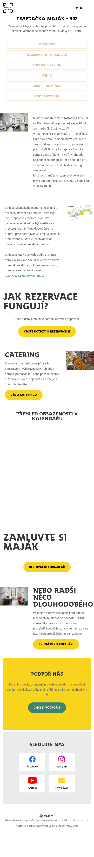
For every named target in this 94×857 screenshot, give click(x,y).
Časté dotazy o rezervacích (47, 331)
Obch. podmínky (47, 86)
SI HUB (79, 618)
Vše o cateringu (24, 395)
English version (47, 65)
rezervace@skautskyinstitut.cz (24, 275)
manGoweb (72, 825)
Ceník (47, 75)
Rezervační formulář (47, 55)
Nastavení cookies (26, 825)
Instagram (61, 766)
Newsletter (61, 787)
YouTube (32, 787)
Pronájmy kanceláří (56, 644)
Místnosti (47, 44)
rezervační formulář (47, 567)
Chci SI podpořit (47, 707)
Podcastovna (47, 96)
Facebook (32, 766)
